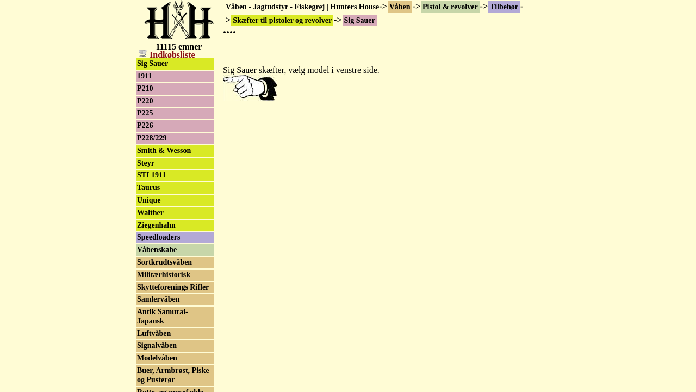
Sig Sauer (152, 63)
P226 (145, 125)
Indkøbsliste (167, 54)
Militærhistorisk (163, 275)
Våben (400, 7)
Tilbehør (504, 7)
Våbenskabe (157, 250)
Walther (150, 213)
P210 (145, 88)
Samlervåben (158, 299)
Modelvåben (157, 358)
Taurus (148, 187)
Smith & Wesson (164, 150)
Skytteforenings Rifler (173, 287)
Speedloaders (158, 237)
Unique (149, 200)
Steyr (145, 163)
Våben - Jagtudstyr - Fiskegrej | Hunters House (302, 7)
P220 (145, 101)
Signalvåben (157, 345)
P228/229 (151, 138)
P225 (145, 113)
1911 (144, 76)
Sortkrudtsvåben (164, 262)
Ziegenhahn (156, 225)
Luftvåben (154, 333)
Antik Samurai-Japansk (162, 316)
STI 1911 (151, 175)
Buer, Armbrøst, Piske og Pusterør (173, 375)
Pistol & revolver (450, 7)
